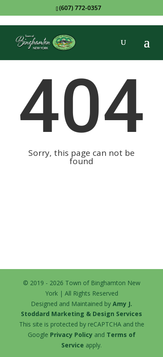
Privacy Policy (71, 334)
